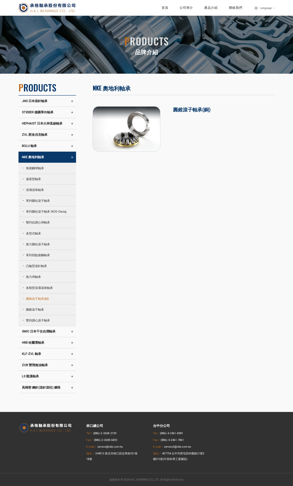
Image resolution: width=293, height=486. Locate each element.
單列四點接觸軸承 (38, 255)
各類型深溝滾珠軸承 (39, 288)
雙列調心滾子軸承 (38, 320)
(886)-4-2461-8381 (171, 433)
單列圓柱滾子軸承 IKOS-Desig (46, 211)
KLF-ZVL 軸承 (31, 354)
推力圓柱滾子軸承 (38, 244)
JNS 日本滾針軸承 (34, 101)
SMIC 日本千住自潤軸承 (38, 331)
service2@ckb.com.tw (177, 446)
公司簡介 (186, 8)
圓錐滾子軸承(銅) (37, 299)
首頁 (165, 8)
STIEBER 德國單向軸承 (37, 112)
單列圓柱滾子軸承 (38, 201)
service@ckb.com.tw (110, 446)
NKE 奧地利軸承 (33, 157)
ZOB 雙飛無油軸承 (35, 365)
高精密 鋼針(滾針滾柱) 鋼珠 (41, 387)
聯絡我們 (235, 8)
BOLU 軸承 (29, 146)
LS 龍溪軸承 (30, 376)
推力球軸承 (33, 277)
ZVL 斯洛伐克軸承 (34, 135)
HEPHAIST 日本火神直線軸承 (42, 123)
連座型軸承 (33, 179)
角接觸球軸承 (35, 168)
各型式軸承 (33, 233)
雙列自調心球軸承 (38, 222)
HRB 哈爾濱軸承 (33, 342)
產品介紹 (211, 8)
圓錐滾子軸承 (35, 309)
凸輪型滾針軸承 (36, 266)
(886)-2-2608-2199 (104, 433)
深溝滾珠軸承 (35, 190)
